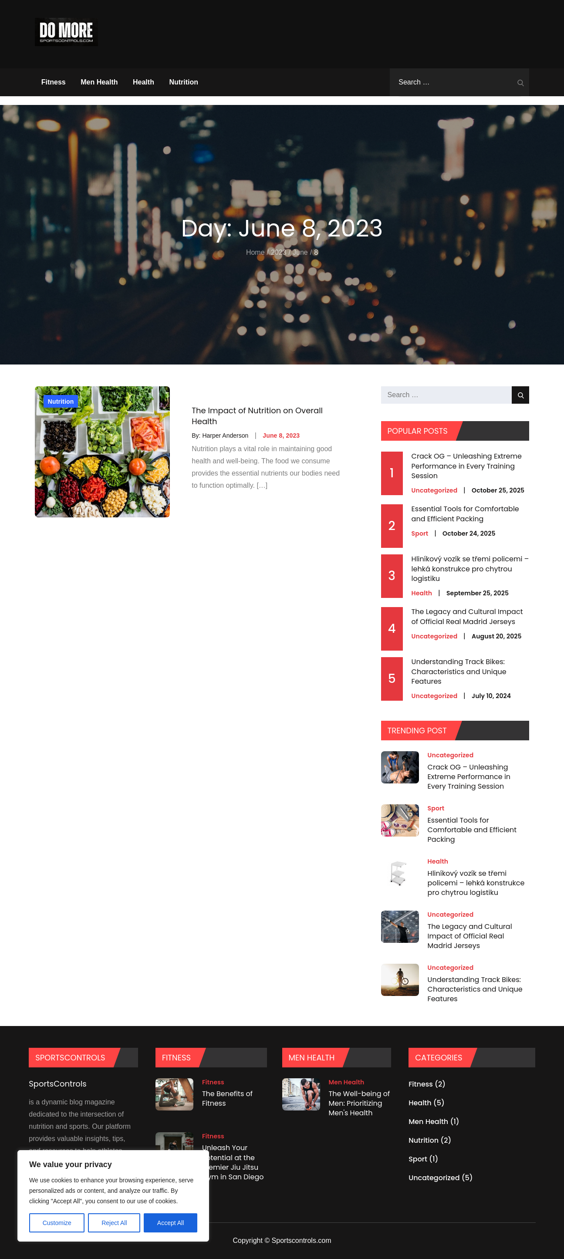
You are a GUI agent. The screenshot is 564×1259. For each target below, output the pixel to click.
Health (143, 82)
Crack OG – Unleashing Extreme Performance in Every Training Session (467, 466)
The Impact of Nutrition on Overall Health (257, 416)
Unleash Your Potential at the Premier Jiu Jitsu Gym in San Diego (233, 1162)
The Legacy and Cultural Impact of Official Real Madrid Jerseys (467, 616)
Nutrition (183, 82)
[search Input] (459, 82)
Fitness (53, 82)
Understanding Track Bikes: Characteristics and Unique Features (459, 671)
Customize (57, 1222)
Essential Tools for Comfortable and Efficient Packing (465, 513)
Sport (420, 533)
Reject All (114, 1222)
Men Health (99, 82)
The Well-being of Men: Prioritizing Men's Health (359, 1103)
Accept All (170, 1222)
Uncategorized (435, 490)
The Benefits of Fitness (227, 1098)
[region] (113, 1196)
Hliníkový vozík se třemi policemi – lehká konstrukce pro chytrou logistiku (470, 569)
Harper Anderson (225, 435)
